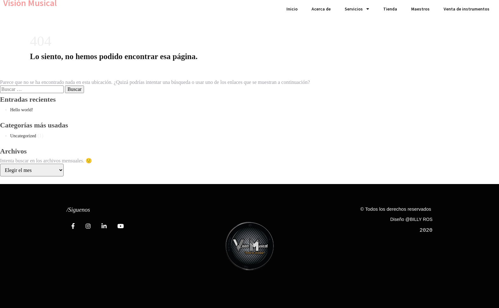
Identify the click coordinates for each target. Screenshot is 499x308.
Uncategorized (23, 135)
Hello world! (21, 109)
